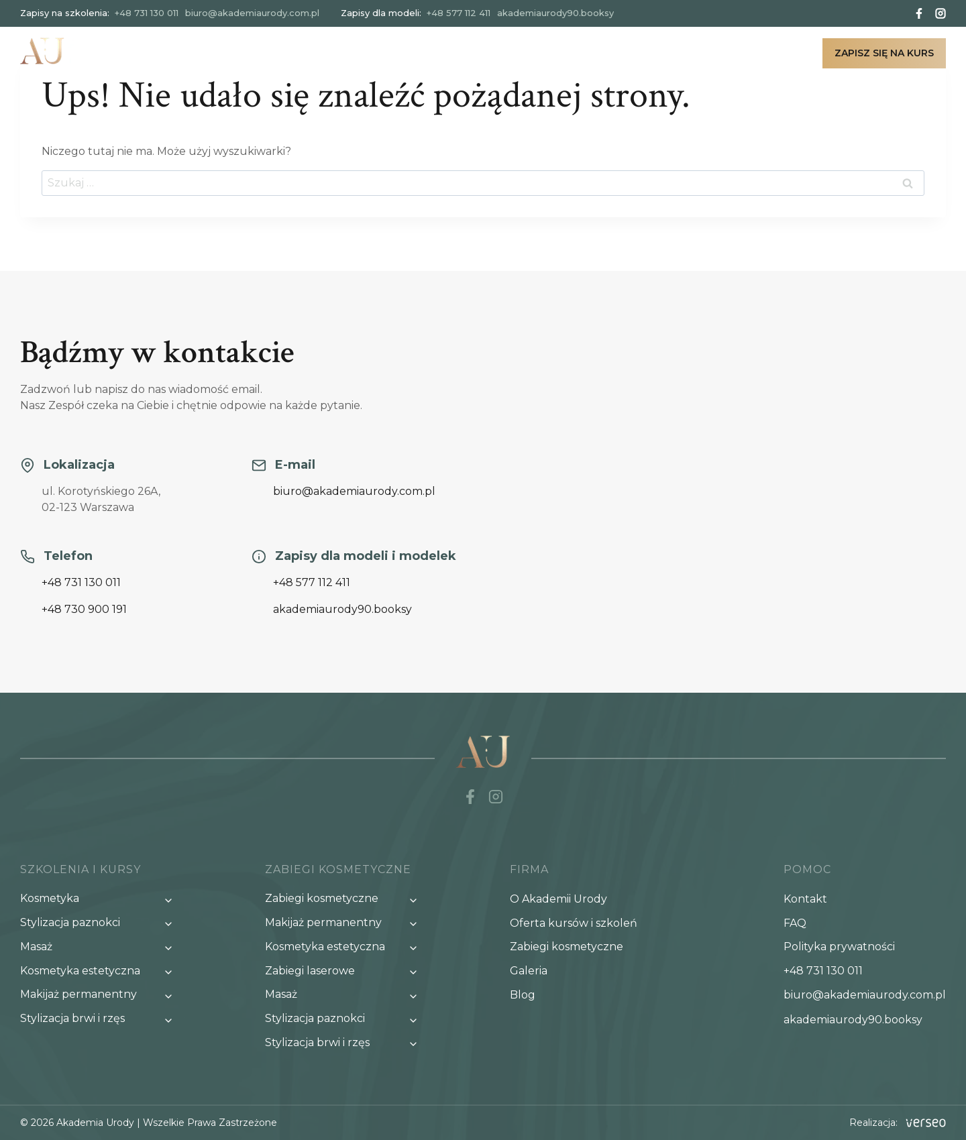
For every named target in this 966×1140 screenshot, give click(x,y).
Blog (720, 53)
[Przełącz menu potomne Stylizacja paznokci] (100, 923)
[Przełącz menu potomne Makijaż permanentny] (100, 995)
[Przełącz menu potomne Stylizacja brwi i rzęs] (100, 1019)
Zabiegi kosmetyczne (551, 53)
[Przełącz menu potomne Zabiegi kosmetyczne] (345, 899)
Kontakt (776, 53)
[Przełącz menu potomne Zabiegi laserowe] (345, 971)
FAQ (795, 923)
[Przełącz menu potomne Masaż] (100, 947)
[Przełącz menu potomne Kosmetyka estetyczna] (100, 971)
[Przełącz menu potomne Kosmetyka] (100, 899)
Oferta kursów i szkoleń (573, 923)
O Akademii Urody (558, 899)
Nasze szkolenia (411, 53)
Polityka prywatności (839, 946)
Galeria (666, 53)
